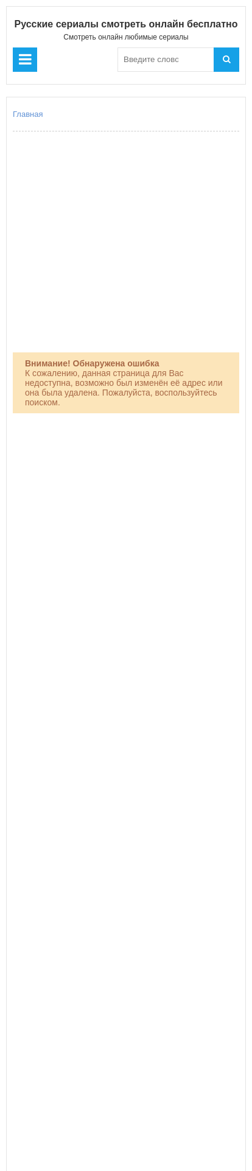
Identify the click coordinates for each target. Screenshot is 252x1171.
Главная (28, 114)
